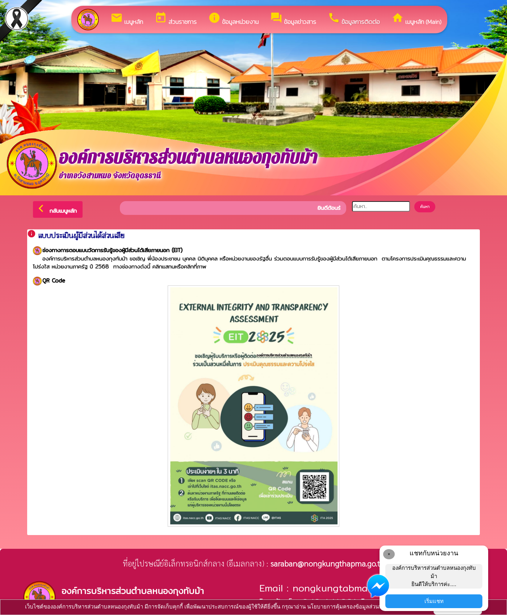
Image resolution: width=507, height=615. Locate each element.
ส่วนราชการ (176, 19)
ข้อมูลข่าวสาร (293, 19)
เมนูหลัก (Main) (416, 19)
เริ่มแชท (434, 601)
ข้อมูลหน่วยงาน (233, 19)
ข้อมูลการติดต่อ (354, 19)
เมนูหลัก (126, 19)
